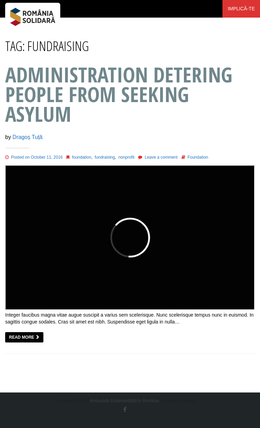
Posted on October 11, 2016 (34, 157)
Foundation (197, 157)
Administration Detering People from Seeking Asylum (118, 94)
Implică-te (241, 8)
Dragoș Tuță (27, 137)
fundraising (105, 157)
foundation (81, 157)
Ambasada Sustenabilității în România (124, 400)
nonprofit (126, 157)
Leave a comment (161, 157)
